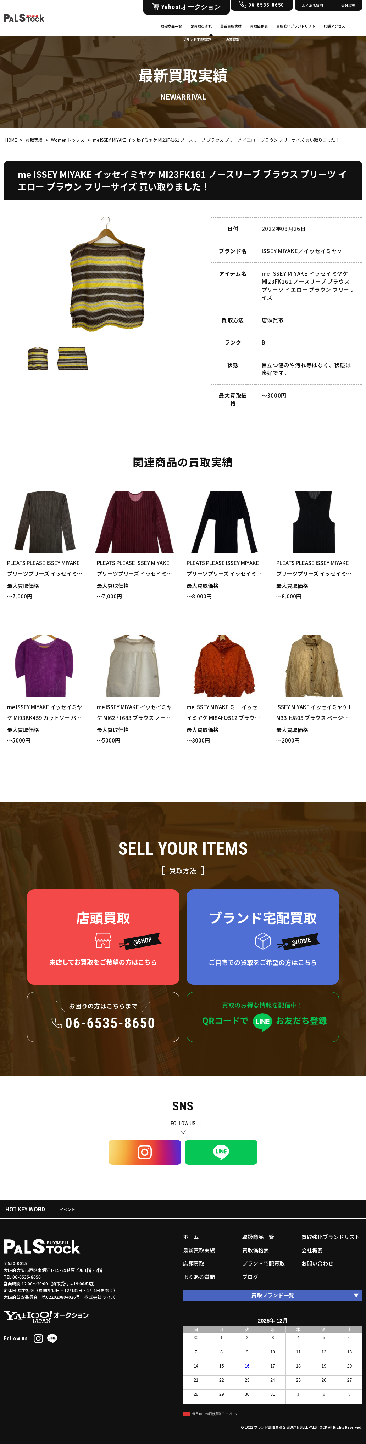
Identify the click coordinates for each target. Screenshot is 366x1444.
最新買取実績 (231, 26)
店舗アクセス (334, 26)
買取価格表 (259, 26)
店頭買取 (193, 1263)
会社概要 (348, 5)
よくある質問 (312, 5)
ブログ (250, 1276)
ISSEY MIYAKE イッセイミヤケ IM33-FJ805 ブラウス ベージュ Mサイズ (313, 717)
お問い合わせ (317, 1263)
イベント (67, 1209)
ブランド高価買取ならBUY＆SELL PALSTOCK (290, 1427)
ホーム (191, 1236)
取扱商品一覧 (171, 26)
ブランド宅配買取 (263, 1263)
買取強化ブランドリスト (295, 26)
